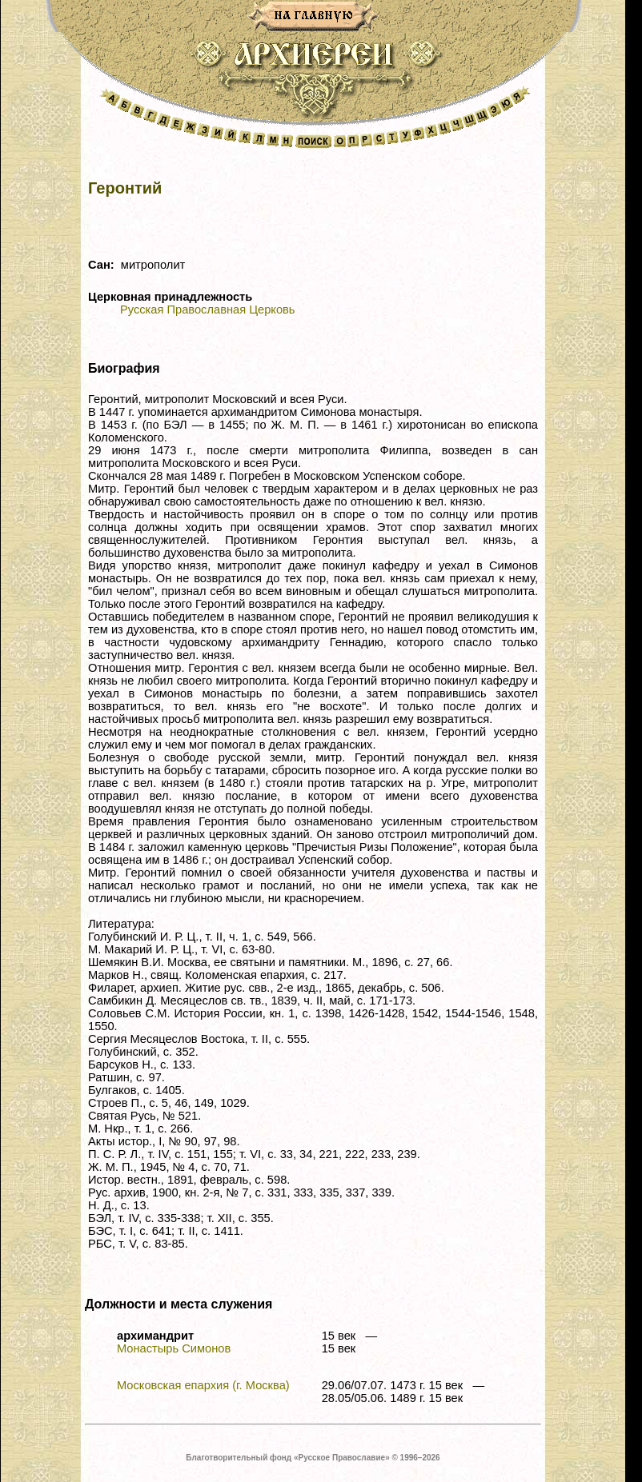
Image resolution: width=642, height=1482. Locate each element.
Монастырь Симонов (174, 1348)
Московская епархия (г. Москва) (203, 1385)
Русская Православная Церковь (207, 309)
